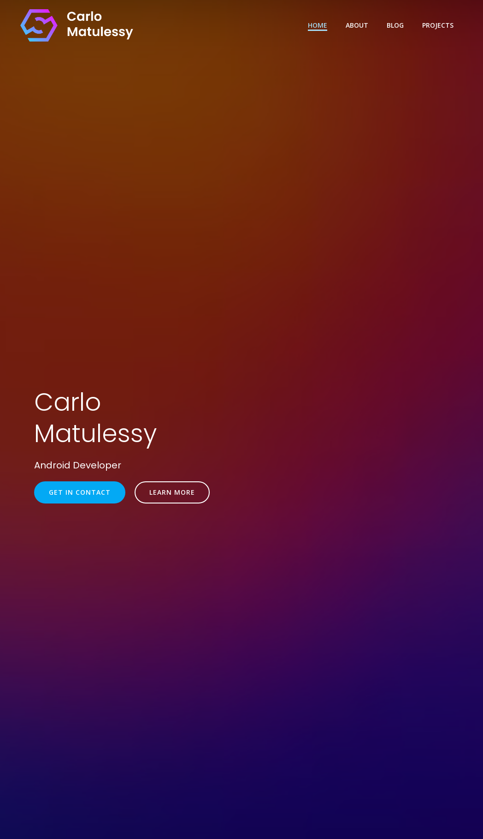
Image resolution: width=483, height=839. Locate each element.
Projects (438, 25)
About (357, 25)
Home (317, 25)
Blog (395, 25)
